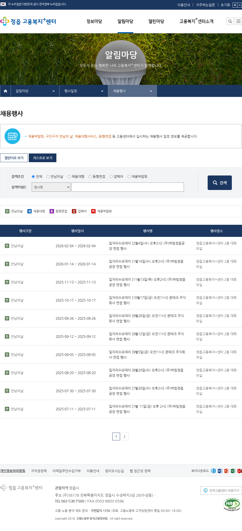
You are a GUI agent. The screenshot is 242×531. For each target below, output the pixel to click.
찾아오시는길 (114, 471)
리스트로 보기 (42, 158)
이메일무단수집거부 (67, 471)
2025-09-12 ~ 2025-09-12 (76, 336)
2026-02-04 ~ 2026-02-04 (76, 246)
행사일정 (70, 91)
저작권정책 (39, 471)
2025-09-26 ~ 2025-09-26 (76, 318)
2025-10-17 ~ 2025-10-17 (76, 300)
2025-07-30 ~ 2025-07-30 (76, 391)
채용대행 (78, 176)
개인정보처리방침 (12, 471)
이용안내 (183, 5)
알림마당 (22, 91)
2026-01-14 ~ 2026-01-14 (76, 264)
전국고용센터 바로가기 (224, 490)
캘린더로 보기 (13, 158)
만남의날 (57, 176)
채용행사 (119, 91)
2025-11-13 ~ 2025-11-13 (76, 282)
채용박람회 (139, 176)
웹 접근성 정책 (140, 471)
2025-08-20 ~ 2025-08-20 (76, 373)
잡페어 (118, 176)
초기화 (225, 3)
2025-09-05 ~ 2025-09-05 (76, 354)
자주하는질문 (205, 5)
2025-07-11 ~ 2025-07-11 (76, 409)
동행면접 (99, 176)
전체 (39, 176)
